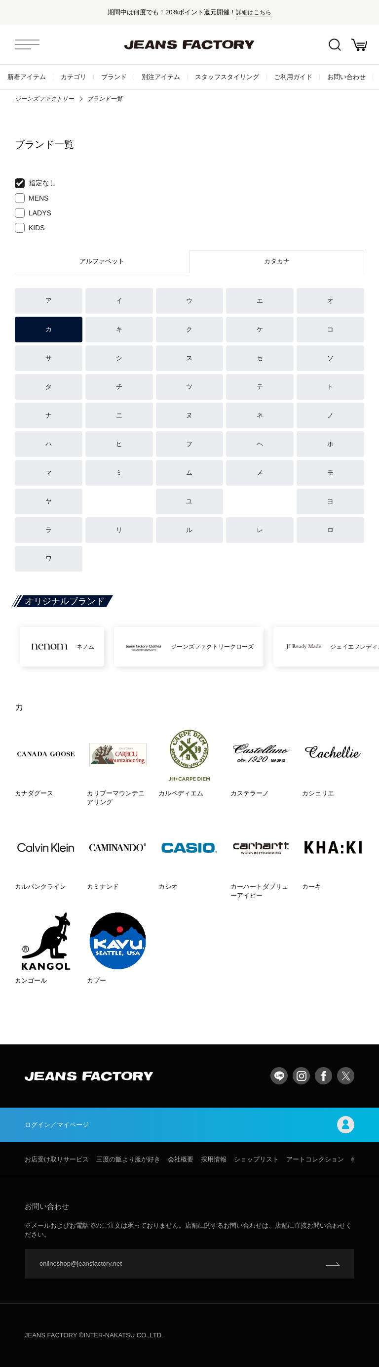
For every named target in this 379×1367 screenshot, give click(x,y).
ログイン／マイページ (189, 1124)
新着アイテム (26, 77)
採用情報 (214, 1159)
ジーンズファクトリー (44, 98)
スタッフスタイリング (227, 77)
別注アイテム (161, 77)
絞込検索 (335, 45)
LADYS (33, 213)
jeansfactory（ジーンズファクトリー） (189, 44)
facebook (323, 1075)
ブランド (114, 77)
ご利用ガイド (293, 77)
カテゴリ (73, 77)
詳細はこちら (253, 12)
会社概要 (180, 1159)
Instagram (301, 1075)
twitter (345, 1075)
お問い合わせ (346, 77)
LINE (279, 1075)
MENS (31, 198)
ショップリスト (256, 1159)
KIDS (30, 228)
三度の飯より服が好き (128, 1159)
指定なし (35, 183)
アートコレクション (315, 1159)
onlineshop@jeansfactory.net (80, 1263)
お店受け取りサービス (57, 1159)
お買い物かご (359, 45)
